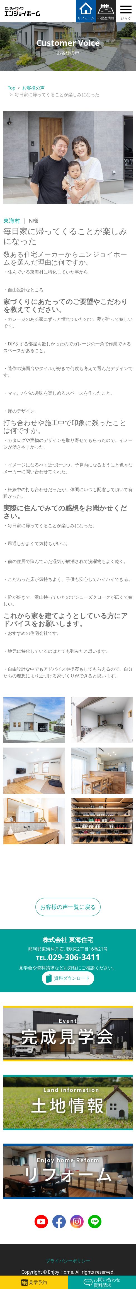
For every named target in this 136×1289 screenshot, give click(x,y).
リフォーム (85, 18)
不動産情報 (106, 18)
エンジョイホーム (22, 7)
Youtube (41, 1218)
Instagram (77, 1218)
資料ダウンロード (72, 978)
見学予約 (38, 1282)
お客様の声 (33, 88)
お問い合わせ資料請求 (107, 1282)
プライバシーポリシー (68, 1261)
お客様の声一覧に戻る (68, 907)
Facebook (59, 1218)
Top (11, 88)
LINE (93, 1218)
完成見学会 (14, 1009)
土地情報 (12, 1078)
